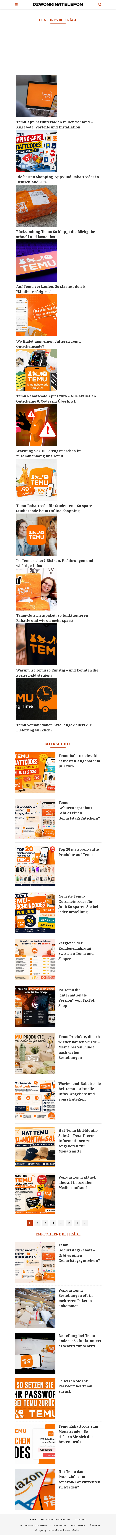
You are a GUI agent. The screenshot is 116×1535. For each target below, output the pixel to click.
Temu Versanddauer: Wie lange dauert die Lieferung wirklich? (54, 728)
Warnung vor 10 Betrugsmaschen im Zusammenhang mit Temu (49, 453)
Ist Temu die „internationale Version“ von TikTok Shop (76, 997)
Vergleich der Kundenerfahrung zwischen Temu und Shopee (76, 951)
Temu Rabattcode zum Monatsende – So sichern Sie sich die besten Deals (78, 1434)
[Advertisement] (58, 49)
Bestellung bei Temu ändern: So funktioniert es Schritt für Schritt (79, 1340)
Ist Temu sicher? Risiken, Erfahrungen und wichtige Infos (54, 563)
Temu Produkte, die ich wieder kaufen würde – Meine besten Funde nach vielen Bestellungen (79, 1047)
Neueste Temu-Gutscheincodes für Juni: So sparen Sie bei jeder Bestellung (78, 904)
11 (77, 1223)
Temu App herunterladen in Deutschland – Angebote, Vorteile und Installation (54, 125)
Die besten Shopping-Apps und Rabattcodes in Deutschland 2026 (57, 179)
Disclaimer (78, 1525)
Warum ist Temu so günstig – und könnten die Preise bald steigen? (57, 673)
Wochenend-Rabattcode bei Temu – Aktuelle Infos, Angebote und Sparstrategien (79, 1091)
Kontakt (80, 1519)
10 (69, 1223)
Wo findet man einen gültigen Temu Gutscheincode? (48, 344)
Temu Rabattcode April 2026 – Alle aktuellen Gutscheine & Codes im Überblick (56, 399)
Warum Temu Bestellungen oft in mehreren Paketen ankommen (75, 1298)
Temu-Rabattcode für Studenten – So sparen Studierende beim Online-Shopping (55, 508)
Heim (33, 1519)
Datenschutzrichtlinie (55, 1519)
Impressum (59, 1525)
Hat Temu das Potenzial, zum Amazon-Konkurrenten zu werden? (79, 1479)
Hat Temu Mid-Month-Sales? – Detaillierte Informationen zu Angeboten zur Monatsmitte (78, 1141)
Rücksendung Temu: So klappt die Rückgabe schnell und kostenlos (55, 234)
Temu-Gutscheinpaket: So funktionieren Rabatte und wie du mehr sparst (52, 618)
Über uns (95, 1525)
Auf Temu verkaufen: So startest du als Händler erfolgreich (50, 289)
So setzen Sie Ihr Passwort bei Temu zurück (75, 1386)
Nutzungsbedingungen (34, 1525)
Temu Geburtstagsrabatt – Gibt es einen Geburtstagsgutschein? (79, 810)
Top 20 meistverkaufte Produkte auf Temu (78, 852)
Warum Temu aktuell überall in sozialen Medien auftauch (77, 1182)
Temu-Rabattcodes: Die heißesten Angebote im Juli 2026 (79, 760)
